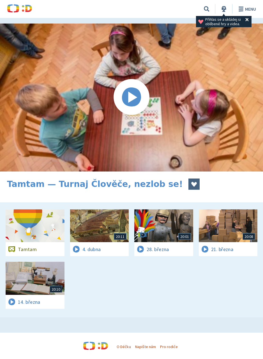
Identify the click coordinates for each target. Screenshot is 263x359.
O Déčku (124, 346)
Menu (246, 9)
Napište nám (145, 346)
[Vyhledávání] (206, 9)
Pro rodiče (169, 346)
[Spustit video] (131, 98)
